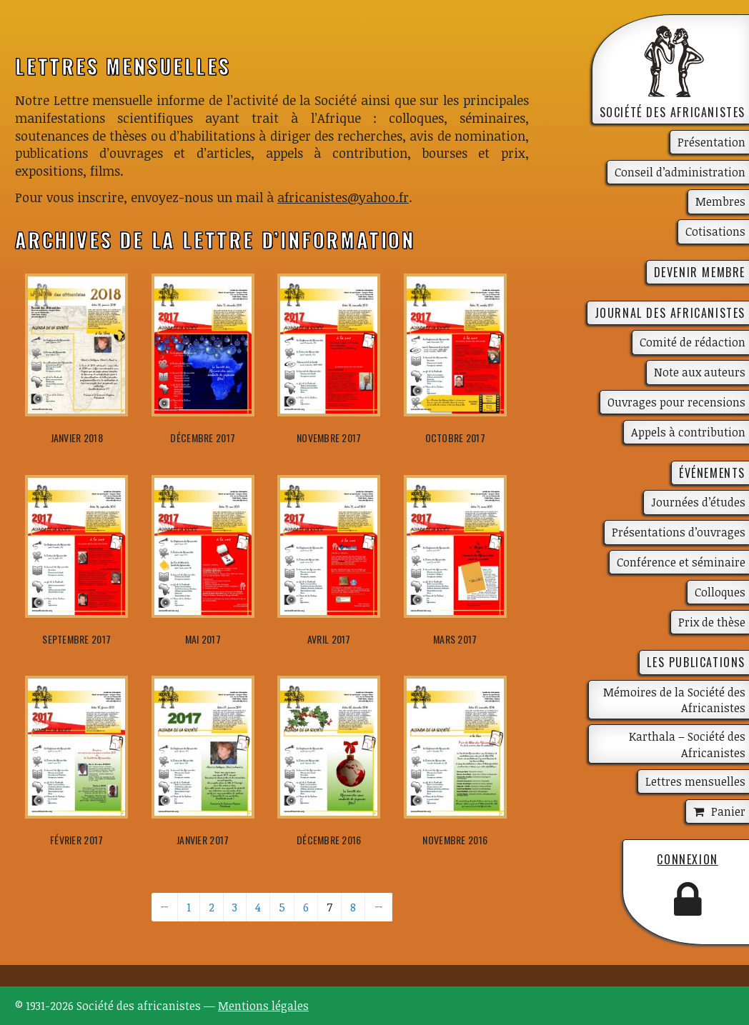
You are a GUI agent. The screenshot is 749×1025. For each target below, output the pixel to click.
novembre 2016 (454, 839)
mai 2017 (203, 638)
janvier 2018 (77, 437)
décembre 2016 (329, 839)
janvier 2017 (203, 839)
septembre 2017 (76, 638)
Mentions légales (263, 1006)
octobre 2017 (455, 437)
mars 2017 (455, 638)
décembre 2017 (202, 437)
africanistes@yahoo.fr (343, 197)
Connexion (687, 859)
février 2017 (76, 839)
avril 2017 (329, 638)
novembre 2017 (329, 437)
